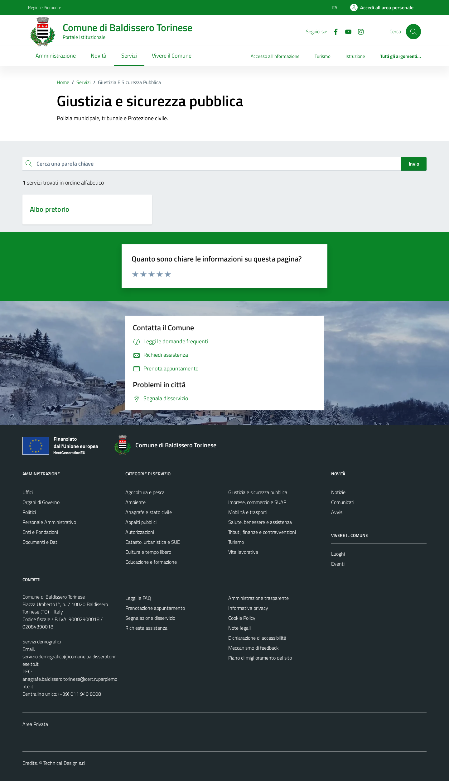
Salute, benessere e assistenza (260, 522)
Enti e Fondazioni (40, 532)
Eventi (338, 563)
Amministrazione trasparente (258, 598)
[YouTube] (346, 31)
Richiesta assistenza (146, 628)
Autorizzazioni (139, 532)
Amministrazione (56, 55)
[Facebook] (333, 31)
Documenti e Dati (40, 542)
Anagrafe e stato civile (148, 512)
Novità (98, 55)
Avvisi (337, 512)
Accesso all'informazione (275, 56)
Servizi (129, 55)
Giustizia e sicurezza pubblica (257, 492)
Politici (29, 512)
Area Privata (35, 724)
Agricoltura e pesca (145, 492)
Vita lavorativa (243, 552)
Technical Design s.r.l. (64, 763)
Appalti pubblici (141, 522)
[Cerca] (413, 31)
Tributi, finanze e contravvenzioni (262, 532)
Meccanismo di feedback (253, 648)
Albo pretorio (49, 209)
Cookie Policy (241, 618)
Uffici (27, 492)
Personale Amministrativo (49, 522)
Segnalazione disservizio (150, 618)
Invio (414, 163)
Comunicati (342, 502)
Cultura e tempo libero (148, 552)
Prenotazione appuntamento (155, 608)
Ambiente (135, 502)
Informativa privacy (248, 608)
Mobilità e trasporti (247, 512)
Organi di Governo (41, 502)
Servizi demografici (41, 641)
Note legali (239, 628)
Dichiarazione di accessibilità (257, 638)
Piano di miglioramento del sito (260, 657)
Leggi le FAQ (138, 598)
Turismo (323, 56)
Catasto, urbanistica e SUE (152, 542)
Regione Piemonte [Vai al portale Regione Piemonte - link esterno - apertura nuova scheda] (44, 7)
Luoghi (338, 554)
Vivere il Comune (171, 55)
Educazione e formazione (151, 562)
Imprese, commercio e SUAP (257, 502)
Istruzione (355, 56)
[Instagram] (358, 31)
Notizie (338, 492)
